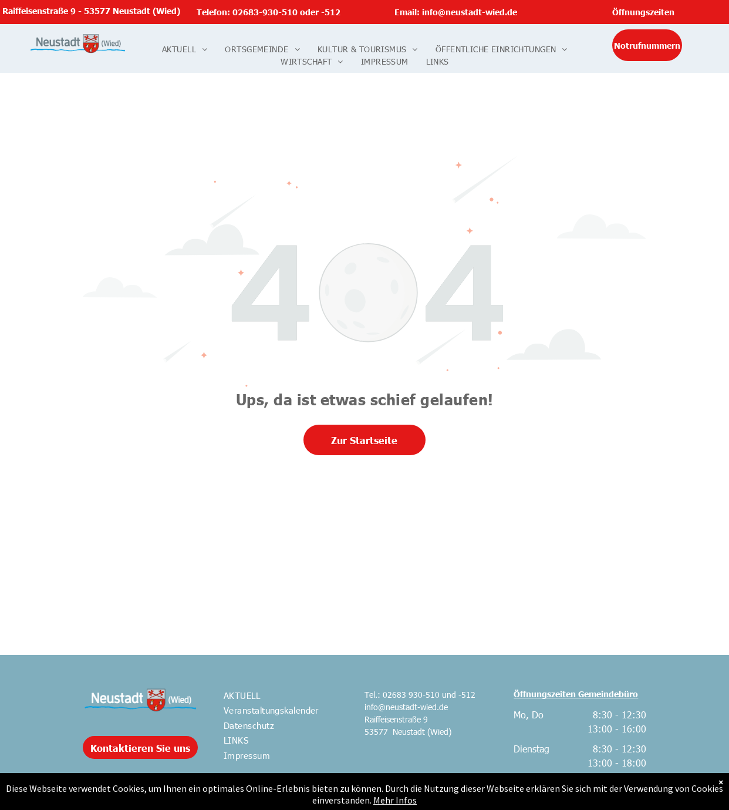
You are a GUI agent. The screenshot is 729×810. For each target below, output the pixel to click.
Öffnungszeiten (643, 11)
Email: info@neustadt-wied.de (455, 11)
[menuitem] (184, 49)
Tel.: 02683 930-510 (402, 694)
